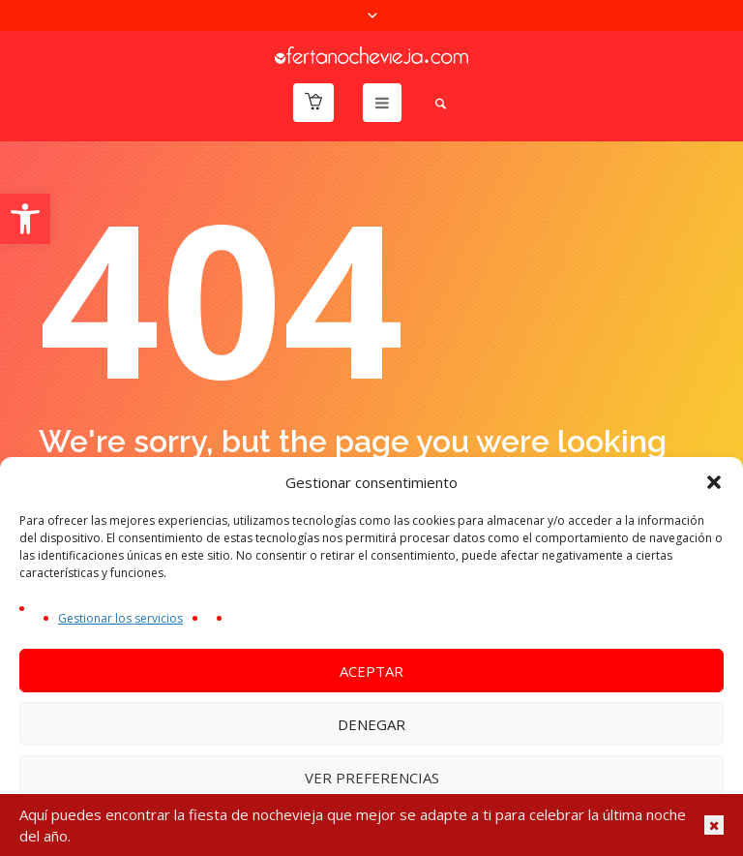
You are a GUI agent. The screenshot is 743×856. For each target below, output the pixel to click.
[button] (25, 219)
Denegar (371, 724)
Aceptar (371, 671)
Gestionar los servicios (120, 618)
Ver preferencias (372, 777)
